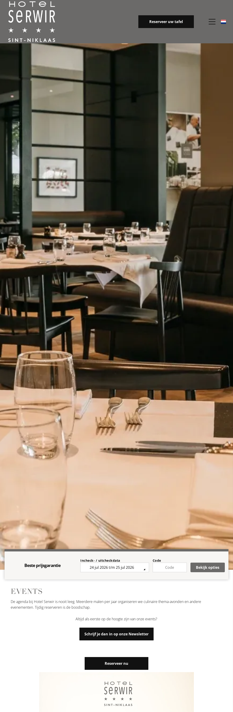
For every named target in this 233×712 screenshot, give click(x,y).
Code (157, 560)
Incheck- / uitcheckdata (100, 560)
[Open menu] (212, 21)
